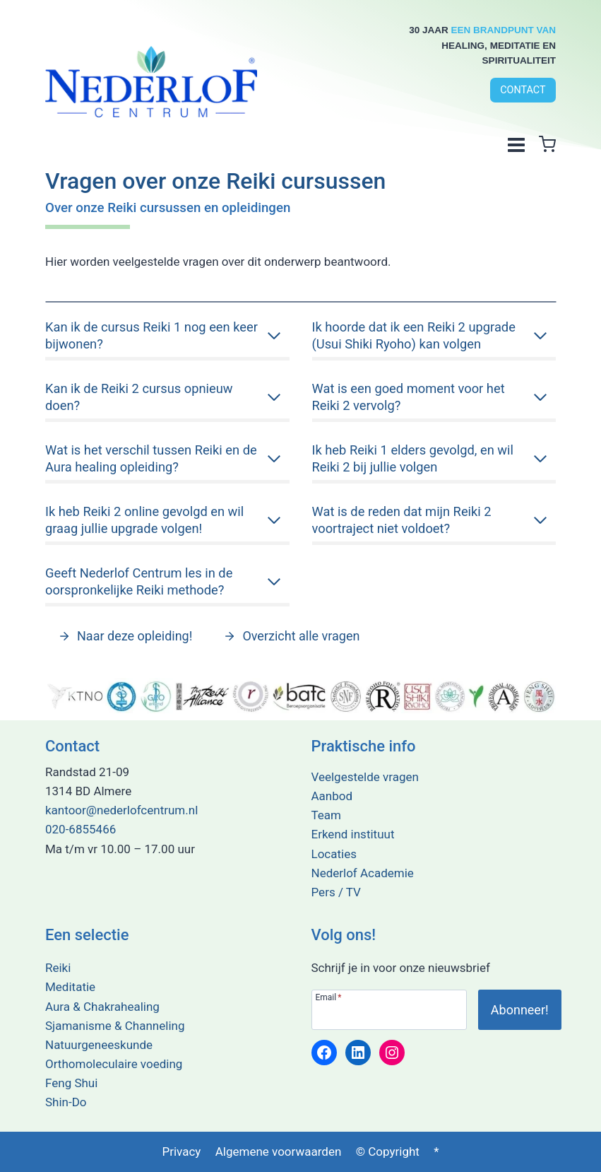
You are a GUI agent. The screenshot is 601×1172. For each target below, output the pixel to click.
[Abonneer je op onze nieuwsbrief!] (519, 1009)
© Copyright (387, 1151)
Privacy (181, 1151)
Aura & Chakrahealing (102, 1007)
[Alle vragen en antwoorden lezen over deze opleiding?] (125, 638)
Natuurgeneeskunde (99, 1045)
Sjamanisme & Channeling (114, 1026)
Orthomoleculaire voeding (113, 1064)
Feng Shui (71, 1083)
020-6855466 (80, 830)
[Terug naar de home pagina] (151, 79)
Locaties (334, 854)
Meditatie (70, 987)
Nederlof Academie (362, 873)
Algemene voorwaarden (278, 1151)
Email (329, 997)
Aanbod (332, 796)
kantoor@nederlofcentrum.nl (121, 810)
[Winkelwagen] (547, 144)
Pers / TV (336, 892)
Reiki (58, 968)
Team (326, 815)
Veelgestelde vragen (365, 777)
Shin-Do (66, 1103)
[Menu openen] (516, 144)
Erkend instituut (353, 835)
